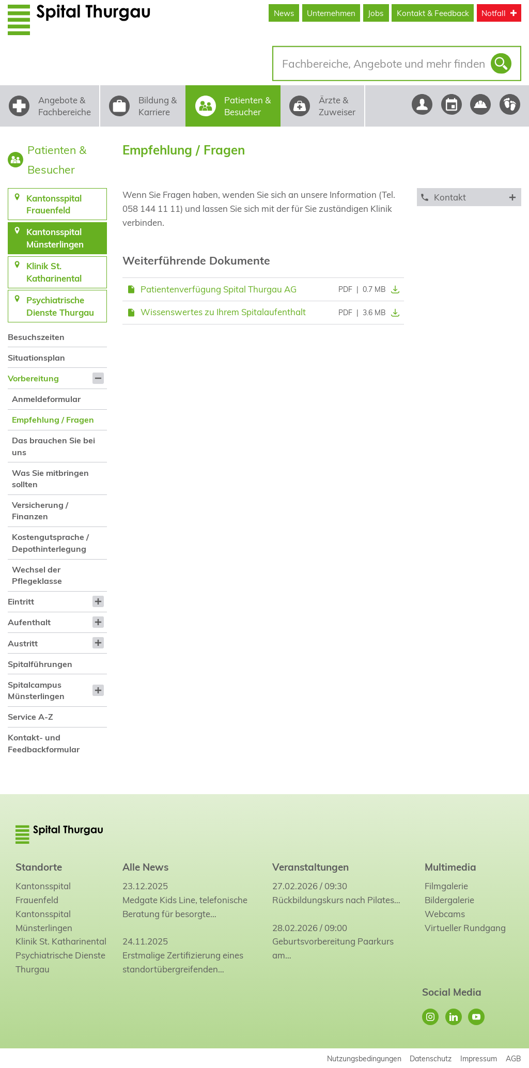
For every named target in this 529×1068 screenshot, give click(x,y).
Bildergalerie (449, 899)
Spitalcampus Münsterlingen (36, 690)
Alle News (145, 867)
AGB (513, 1058)
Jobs (376, 13)
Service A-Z (30, 716)
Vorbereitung (33, 378)
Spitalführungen (40, 664)
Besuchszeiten (36, 337)
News (284, 13)
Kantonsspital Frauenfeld (43, 892)
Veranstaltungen (310, 867)
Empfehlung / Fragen (53, 419)
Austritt (23, 643)
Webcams (445, 913)
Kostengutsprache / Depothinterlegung (50, 542)
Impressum (478, 1058)
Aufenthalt (29, 622)
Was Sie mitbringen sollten (50, 478)
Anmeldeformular (46, 399)
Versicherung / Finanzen (40, 510)
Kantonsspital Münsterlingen (43, 920)
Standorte (38, 867)
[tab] (469, 197)
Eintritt (21, 601)
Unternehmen (331, 13)
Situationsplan (36, 357)
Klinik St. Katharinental (60, 941)
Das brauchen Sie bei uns (53, 446)
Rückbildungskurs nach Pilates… (336, 899)
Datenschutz (431, 1058)
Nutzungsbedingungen (364, 1058)
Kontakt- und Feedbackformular (44, 743)
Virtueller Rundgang (465, 927)
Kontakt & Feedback (433, 13)
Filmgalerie (446, 885)
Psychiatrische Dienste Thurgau (60, 962)
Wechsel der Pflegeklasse (37, 575)
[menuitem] (57, 337)
